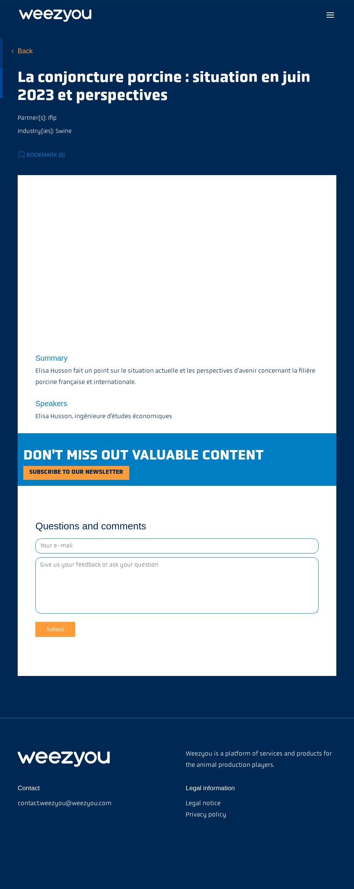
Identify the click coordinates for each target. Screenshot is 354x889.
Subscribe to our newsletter (89, 474)
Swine (64, 132)
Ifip (52, 118)
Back (25, 51)
